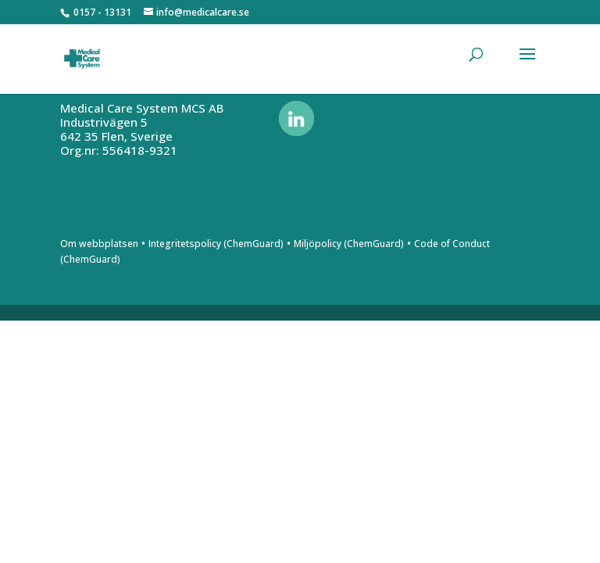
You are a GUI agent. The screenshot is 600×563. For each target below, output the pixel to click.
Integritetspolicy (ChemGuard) (216, 243)
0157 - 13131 (102, 12)
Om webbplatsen (99, 243)
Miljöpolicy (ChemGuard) (349, 243)
